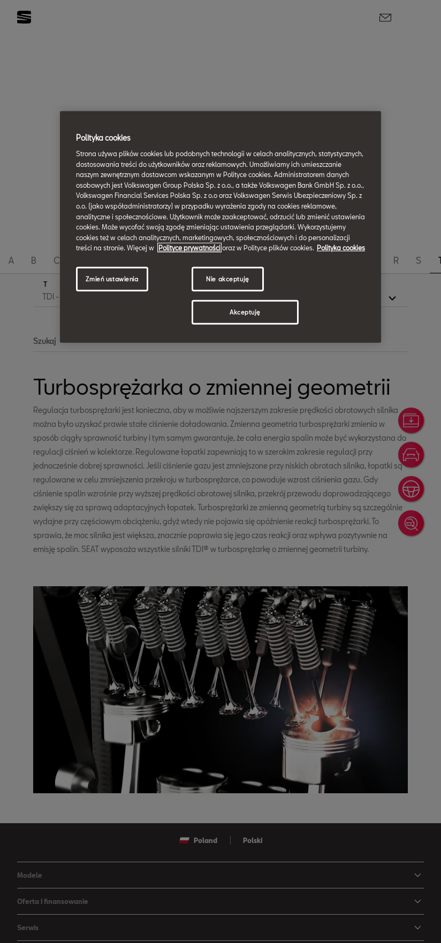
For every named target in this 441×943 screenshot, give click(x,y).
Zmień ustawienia (112, 278)
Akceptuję (245, 312)
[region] (220, 226)
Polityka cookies (341, 247)
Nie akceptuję (227, 278)
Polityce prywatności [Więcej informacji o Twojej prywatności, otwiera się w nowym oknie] (189, 247)
